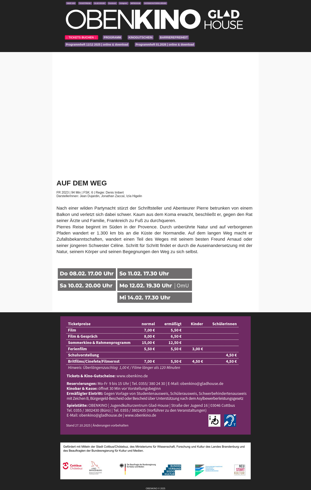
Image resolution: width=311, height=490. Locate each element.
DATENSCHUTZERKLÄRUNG (155, 3)
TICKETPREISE (85, 3)
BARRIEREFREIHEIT (174, 37)
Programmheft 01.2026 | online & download (165, 44)
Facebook (112, 3)
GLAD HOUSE (99, 3)
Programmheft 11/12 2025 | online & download (97, 44)
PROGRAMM (112, 37)
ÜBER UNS (71, 3)
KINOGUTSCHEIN (141, 37)
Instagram (123, 3)
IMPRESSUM (135, 3)
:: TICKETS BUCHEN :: (81, 37)
